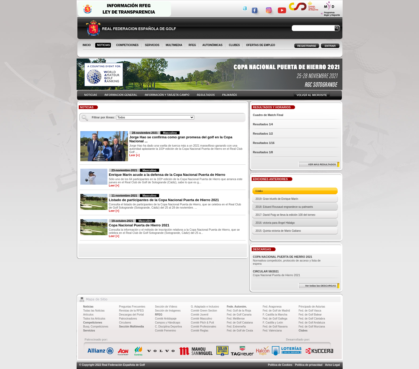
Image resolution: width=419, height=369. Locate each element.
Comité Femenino (165, 330)
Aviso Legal (332, 364)
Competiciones (92, 322)
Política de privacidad (308, 364)
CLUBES (234, 45)
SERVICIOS (152, 45)
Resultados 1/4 (263, 124)
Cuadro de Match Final (268, 115)
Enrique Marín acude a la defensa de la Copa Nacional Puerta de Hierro (167, 175)
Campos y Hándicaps (167, 322)
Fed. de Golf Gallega (275, 318)
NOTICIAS (104, 45)
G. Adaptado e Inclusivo (205, 306)
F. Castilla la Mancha (275, 314)
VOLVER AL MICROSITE (312, 95)
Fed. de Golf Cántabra (312, 318)
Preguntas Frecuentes (132, 306)
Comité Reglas (200, 330)
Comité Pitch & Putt (202, 322)
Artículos (88, 314)
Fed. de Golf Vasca (310, 310)
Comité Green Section (204, 310)
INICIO (87, 45)
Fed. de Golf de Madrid (276, 310)
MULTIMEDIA (174, 45)
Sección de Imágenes (168, 310)
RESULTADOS (205, 94)
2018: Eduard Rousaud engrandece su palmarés (284, 206)
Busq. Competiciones (96, 326)
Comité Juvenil (200, 314)
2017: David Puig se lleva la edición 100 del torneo (286, 214)
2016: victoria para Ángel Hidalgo (275, 222)
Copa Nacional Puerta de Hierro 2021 (139, 225)
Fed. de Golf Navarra (275, 326)
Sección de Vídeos (166, 306)
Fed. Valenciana (272, 330)
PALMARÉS (229, 94)
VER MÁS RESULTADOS (322, 164)
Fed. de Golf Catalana (240, 322)
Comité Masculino (201, 318)
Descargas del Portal (131, 314)
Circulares (125, 322)
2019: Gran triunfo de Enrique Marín (277, 198)
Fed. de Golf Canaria (239, 314)
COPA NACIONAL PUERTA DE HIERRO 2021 (282, 256)
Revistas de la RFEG (131, 310)
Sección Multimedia (131, 326)
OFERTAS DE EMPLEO (260, 45)
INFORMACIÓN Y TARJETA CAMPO (167, 94)
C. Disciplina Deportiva (168, 326)
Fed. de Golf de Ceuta (240, 330)
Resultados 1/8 (263, 152)
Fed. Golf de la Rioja (239, 310)
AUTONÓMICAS (212, 45)
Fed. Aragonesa (272, 306)
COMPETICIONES (127, 45)
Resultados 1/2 (263, 133)
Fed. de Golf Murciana (312, 326)
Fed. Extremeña (236, 326)
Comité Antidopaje (166, 318)
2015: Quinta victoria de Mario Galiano (278, 230)
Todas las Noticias (94, 310)
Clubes (303, 330)
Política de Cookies (280, 364)
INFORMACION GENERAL (120, 94)
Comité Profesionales (203, 326)
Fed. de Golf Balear (310, 314)
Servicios (89, 330)
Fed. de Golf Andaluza (312, 322)
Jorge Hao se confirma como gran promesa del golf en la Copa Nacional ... (180, 139)
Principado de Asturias (312, 306)
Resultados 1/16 (264, 142)
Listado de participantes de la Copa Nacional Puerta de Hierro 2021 (164, 200)
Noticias (88, 306)
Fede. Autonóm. (237, 306)
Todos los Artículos (94, 318)
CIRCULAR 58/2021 (266, 271)
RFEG (193, 45)
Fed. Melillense (236, 318)
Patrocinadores (128, 318)
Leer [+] (134, 155)
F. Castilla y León (273, 322)
